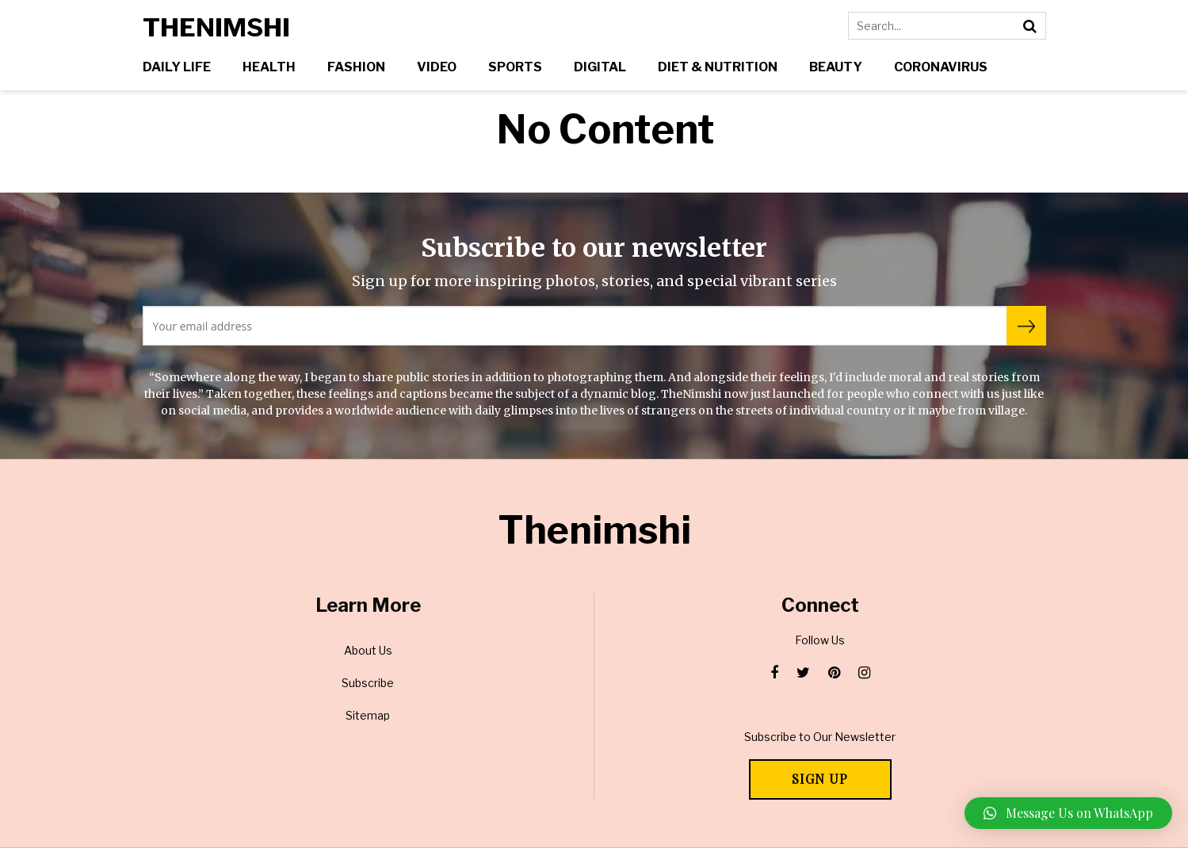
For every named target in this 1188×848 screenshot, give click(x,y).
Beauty (835, 66)
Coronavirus (940, 66)
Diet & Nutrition (717, 66)
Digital (600, 66)
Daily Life (177, 66)
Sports (515, 66)
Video (436, 66)
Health (269, 66)
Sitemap (368, 715)
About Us (368, 650)
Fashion (356, 66)
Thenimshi (216, 27)
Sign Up (820, 778)
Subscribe (368, 682)
